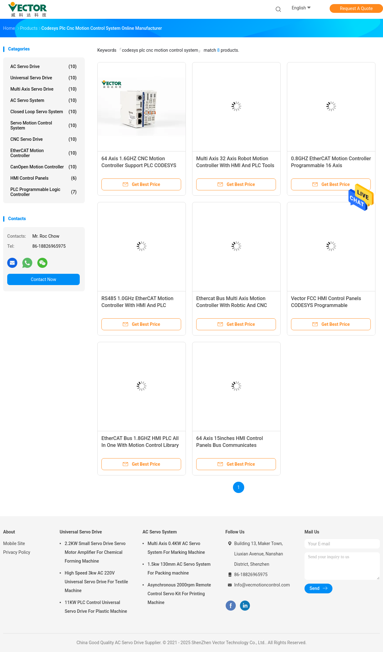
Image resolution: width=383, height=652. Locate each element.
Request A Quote (356, 8)
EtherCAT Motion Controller (43, 153)
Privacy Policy (16, 552)
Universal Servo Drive (43, 78)
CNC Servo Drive (43, 139)
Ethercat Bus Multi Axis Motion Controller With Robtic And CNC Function (231, 305)
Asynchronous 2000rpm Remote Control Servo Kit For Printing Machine (179, 593)
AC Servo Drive (43, 66)
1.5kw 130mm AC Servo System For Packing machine (179, 568)
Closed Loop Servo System (43, 112)
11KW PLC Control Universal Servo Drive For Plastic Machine (96, 607)
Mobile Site (14, 543)
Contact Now (43, 279)
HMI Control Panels (43, 178)
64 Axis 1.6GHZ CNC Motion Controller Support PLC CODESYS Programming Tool (138, 165)
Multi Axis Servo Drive (43, 89)
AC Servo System (43, 100)
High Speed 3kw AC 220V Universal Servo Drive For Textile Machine (96, 581)
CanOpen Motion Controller (43, 167)
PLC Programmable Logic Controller (43, 192)
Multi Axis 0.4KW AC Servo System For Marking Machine (176, 548)
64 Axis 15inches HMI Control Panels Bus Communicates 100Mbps (229, 445)
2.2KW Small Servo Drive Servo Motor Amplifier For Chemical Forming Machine (95, 552)
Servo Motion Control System (43, 125)
